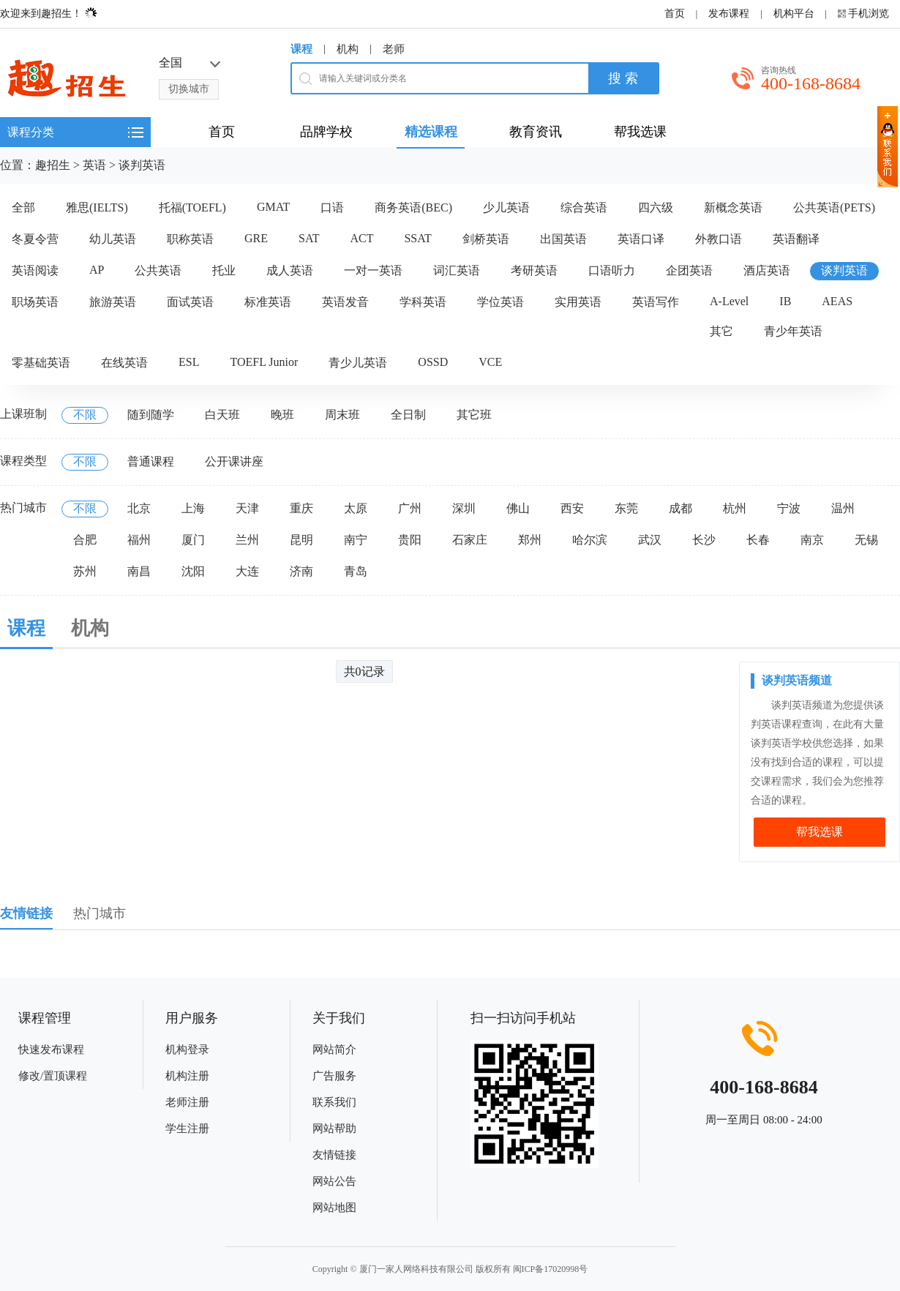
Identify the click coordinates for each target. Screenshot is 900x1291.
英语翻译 (796, 239)
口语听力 (611, 270)
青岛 (355, 571)
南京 (812, 540)
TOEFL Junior (264, 362)
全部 (23, 207)
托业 (224, 270)
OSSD (433, 362)
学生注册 (187, 1128)
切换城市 (188, 88)
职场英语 (35, 302)
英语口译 (641, 239)
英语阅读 (35, 270)
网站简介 (334, 1049)
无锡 (866, 540)
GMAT (273, 207)
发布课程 (728, 13)
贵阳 (409, 540)
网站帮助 (334, 1128)
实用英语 (578, 302)
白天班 (222, 414)
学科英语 (423, 302)
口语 (332, 207)
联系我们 (334, 1102)
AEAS (837, 301)
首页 (674, 13)
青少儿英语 (358, 362)
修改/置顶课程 (52, 1076)
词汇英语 (456, 270)
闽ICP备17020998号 (550, 1269)
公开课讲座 (234, 461)
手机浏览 (868, 13)
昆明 (301, 540)
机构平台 (793, 13)
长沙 (704, 540)
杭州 (734, 508)
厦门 (193, 540)
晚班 (282, 414)
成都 (680, 508)
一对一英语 (373, 270)
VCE (490, 362)
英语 (94, 165)
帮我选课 (819, 832)
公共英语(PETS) (834, 207)
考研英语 (534, 270)
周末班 (342, 414)
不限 (85, 414)
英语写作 (655, 302)
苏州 (85, 571)
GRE (256, 238)
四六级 (655, 207)
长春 (758, 540)
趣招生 (52, 165)
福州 (139, 540)
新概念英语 (733, 207)
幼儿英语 (112, 239)
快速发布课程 (51, 1049)
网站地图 (334, 1207)
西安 (572, 508)
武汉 (649, 540)
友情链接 (334, 1155)
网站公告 (334, 1181)
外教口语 (718, 239)
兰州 (247, 540)
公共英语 (158, 270)
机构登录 (187, 1049)
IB (785, 301)
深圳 (464, 508)
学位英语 (500, 302)
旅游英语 (112, 302)
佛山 (518, 508)
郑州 (529, 540)
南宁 (355, 540)
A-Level (729, 301)
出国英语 (563, 239)
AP (96, 269)
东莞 (626, 508)
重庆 (301, 508)
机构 (348, 49)
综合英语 (583, 207)
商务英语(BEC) (413, 207)
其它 (721, 331)
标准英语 (267, 302)
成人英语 (289, 270)
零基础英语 (41, 362)
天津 (247, 508)
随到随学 (150, 414)
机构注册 (187, 1076)
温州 (843, 508)
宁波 (788, 508)
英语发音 (345, 302)
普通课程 (150, 461)
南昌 (139, 571)
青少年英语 (793, 331)
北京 (139, 508)
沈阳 (193, 571)
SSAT (417, 238)
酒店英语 (766, 270)
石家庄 (469, 540)
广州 (409, 508)
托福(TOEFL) (192, 207)
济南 (301, 571)
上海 (193, 508)
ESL (189, 362)
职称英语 (190, 239)
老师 (394, 49)
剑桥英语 (485, 239)
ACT (361, 238)
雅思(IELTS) (97, 207)
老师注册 (187, 1102)
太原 (355, 508)
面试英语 (190, 302)
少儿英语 (506, 207)
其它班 (474, 414)
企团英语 (689, 270)
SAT (309, 238)
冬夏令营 (35, 239)
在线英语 (124, 362)
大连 (247, 571)
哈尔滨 (589, 540)
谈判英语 (142, 165)
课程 (301, 49)
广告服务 (334, 1076)
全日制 (408, 414)
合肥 (85, 540)
